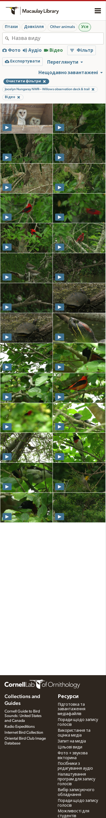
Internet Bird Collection (24, 733)
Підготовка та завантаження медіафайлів (71, 709)
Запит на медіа (72, 741)
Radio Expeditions (20, 727)
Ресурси (68, 696)
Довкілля (34, 27)
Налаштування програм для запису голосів (76, 779)
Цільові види (70, 747)
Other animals (62, 27)
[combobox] (57, 38)
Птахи (11, 27)
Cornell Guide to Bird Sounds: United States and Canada (23, 716)
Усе (84, 27)
